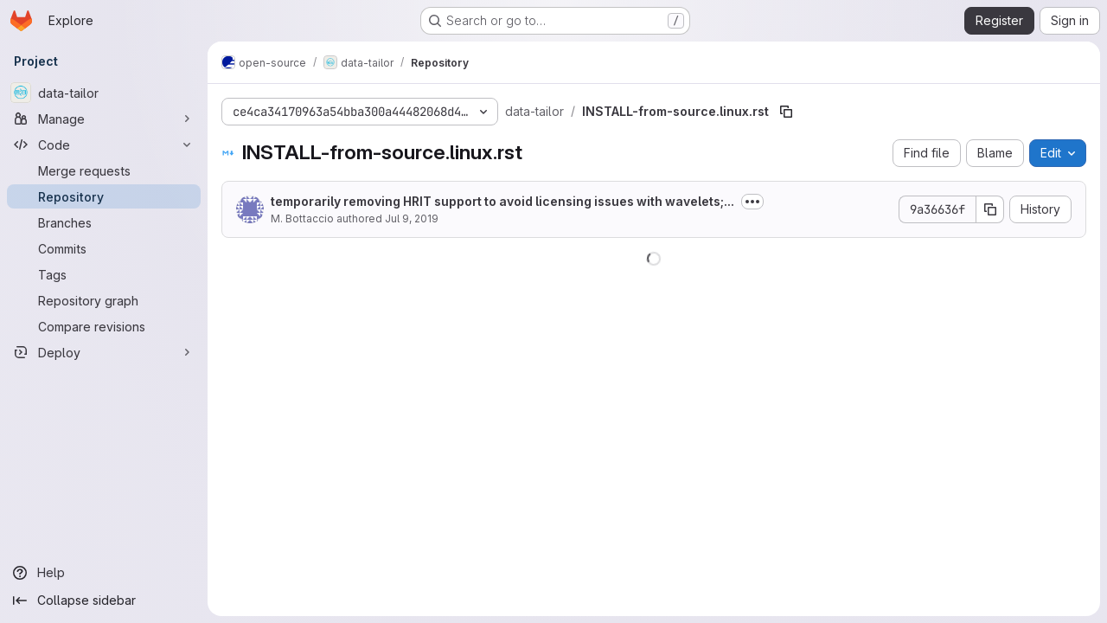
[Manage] (104, 118)
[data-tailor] (104, 92)
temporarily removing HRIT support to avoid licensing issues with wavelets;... (502, 201)
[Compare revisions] (104, 326)
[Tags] (104, 274)
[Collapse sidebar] (104, 600)
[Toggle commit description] (752, 201)
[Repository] (104, 196)
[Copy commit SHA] (990, 209)
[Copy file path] (786, 111)
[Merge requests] (104, 170)
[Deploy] (104, 352)
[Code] (104, 144)
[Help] (104, 573)
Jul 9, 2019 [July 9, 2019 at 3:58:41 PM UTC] (411, 218)
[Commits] (104, 248)
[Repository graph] (104, 300)
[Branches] (104, 222)
